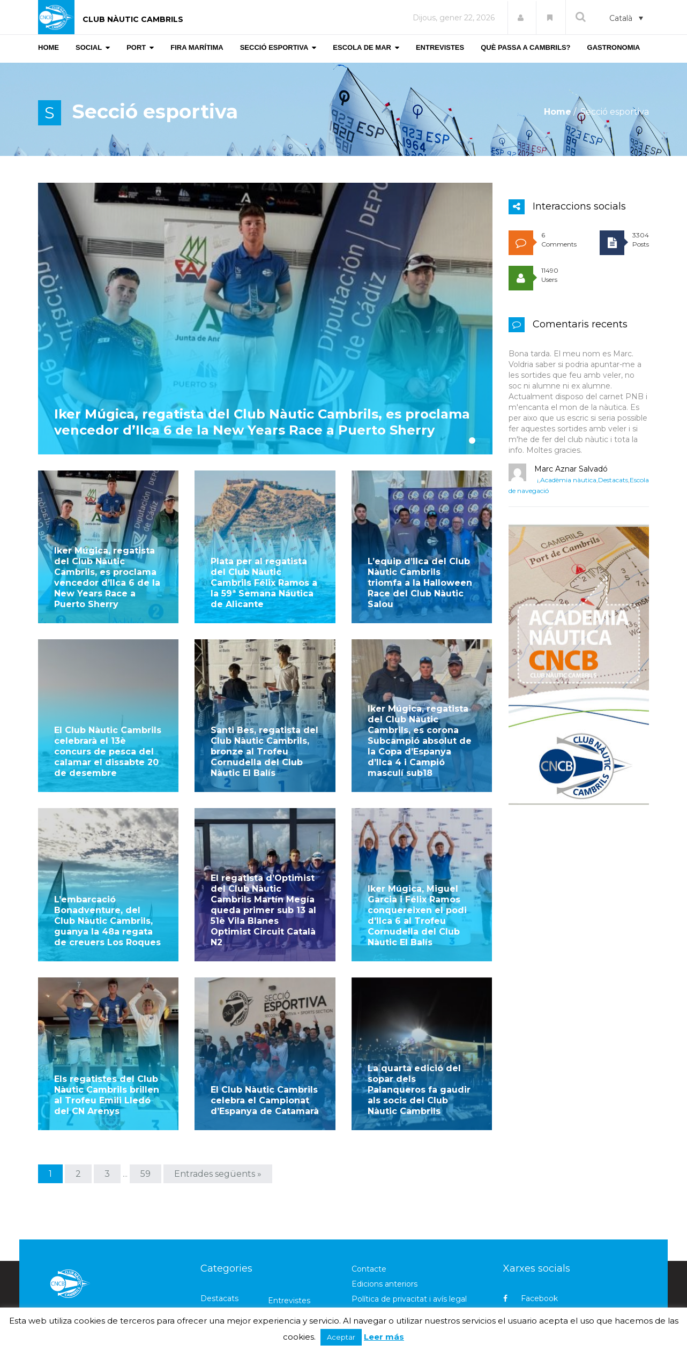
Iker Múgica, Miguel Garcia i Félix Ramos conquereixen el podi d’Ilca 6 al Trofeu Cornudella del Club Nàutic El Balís (417, 880)
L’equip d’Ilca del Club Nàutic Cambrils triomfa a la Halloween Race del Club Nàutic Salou (420, 581)
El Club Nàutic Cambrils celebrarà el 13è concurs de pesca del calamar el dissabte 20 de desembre (107, 733)
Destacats (613, 480)
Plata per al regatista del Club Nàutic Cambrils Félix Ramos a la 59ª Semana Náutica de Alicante (264, 581)
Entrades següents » (218, 1121)
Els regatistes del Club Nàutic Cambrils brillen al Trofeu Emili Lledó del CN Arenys (106, 1042)
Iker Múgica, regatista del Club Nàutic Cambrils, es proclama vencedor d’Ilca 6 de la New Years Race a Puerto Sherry (262, 438)
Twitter (526, 1264)
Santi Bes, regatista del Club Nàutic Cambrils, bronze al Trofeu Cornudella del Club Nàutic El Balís (264, 733)
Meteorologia (225, 1292)
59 (145, 1121)
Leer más (384, 1337)
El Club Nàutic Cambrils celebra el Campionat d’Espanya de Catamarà (265, 1047)
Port (276, 1292)
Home (557, 112)
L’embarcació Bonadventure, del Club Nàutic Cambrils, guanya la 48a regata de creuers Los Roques (107, 885)
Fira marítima (292, 1262)
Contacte (369, 1216)
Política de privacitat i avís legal (409, 1246)
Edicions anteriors (384, 1231)
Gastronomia (224, 1277)
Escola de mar (226, 1262)
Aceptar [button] (341, 1337)
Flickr (522, 1301)
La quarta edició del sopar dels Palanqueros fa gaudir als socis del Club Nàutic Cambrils (419, 1036)
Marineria (285, 1277)
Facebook (530, 1245)
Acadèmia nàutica (568, 480)
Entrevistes (289, 1247)
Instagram (532, 1283)
